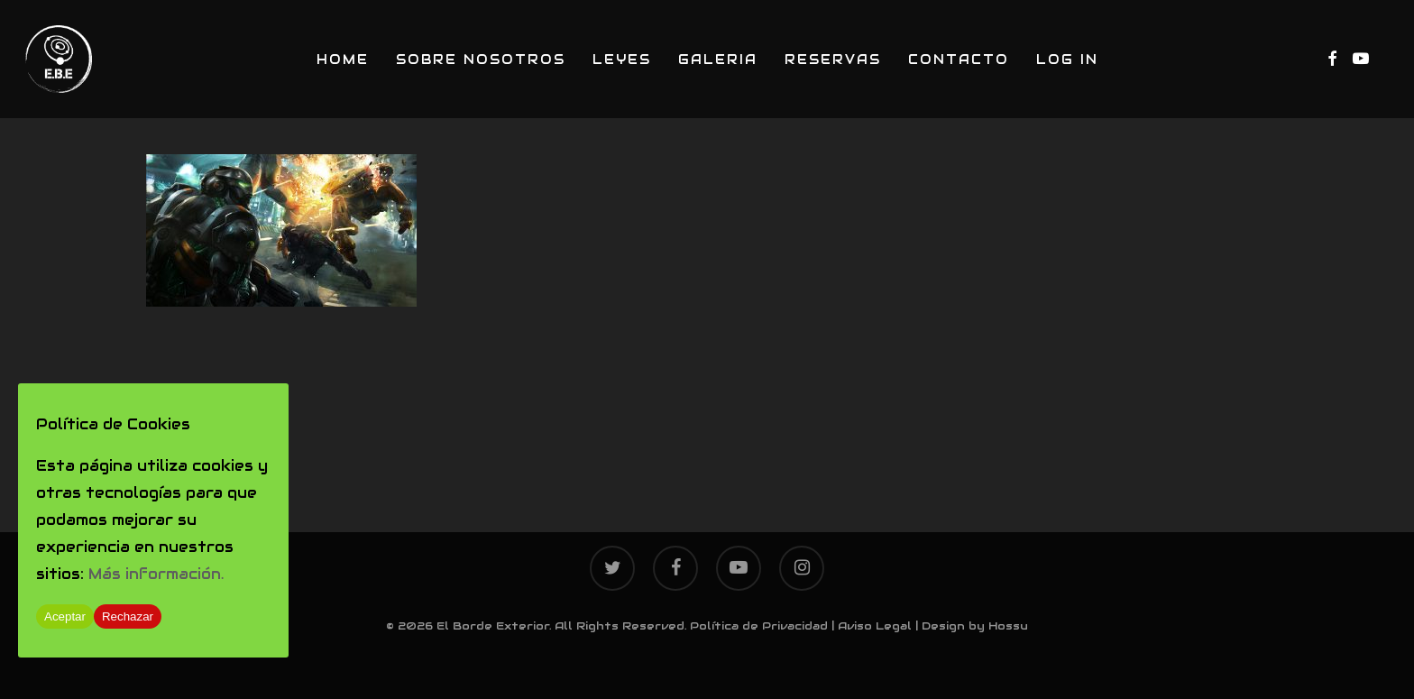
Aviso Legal (875, 625)
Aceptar (65, 616)
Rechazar (127, 616)
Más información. (156, 574)
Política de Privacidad (759, 625)
